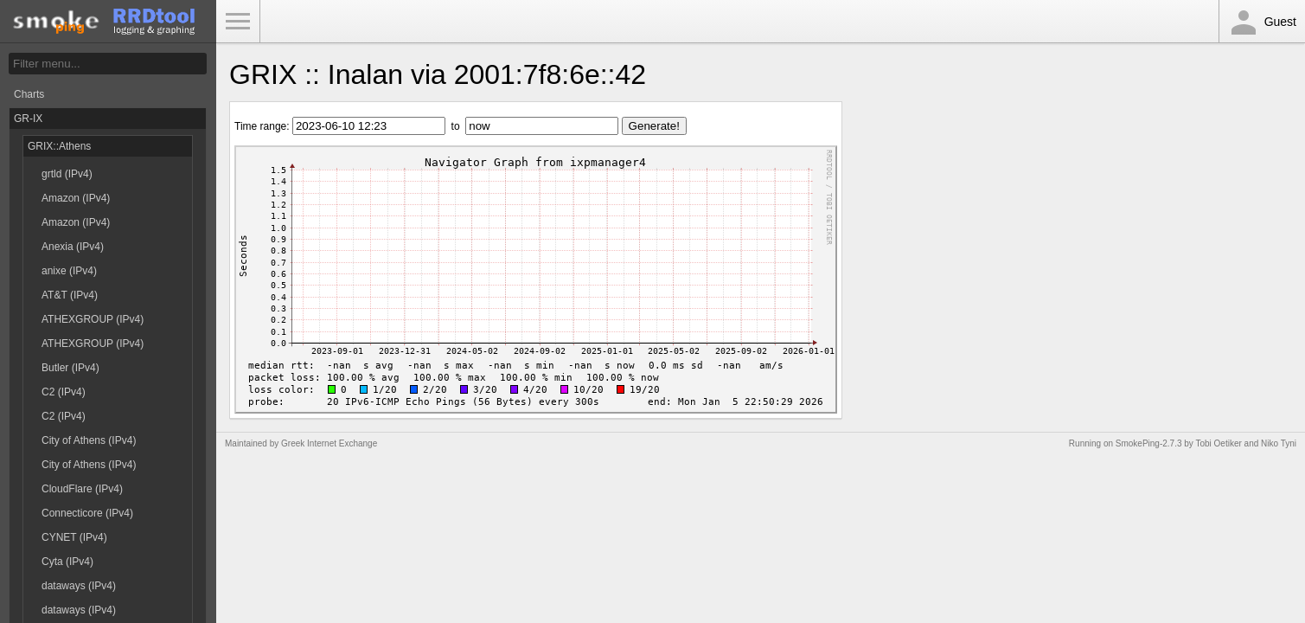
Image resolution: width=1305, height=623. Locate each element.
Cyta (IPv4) (67, 562)
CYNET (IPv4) (74, 537)
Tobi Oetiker (1218, 443)
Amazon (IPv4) (76, 198)
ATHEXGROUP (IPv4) (93, 319)
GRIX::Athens (59, 146)
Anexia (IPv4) (73, 247)
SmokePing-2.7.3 (1149, 443)
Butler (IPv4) (70, 368)
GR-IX (28, 118)
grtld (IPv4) (67, 174)
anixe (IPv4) (69, 271)
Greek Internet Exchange (329, 443)
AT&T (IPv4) (70, 295)
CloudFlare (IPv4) (82, 489)
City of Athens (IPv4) (89, 440)
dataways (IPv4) (79, 586)
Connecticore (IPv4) (87, 513)
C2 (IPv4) (64, 392)
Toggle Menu (237, 21)
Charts (29, 94)
